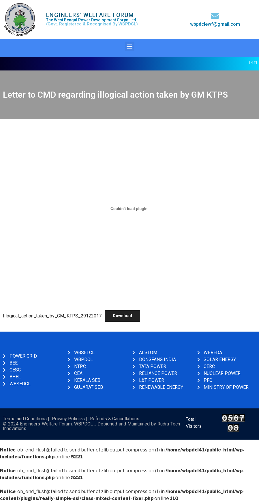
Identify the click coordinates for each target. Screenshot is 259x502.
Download (122, 315)
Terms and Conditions (25, 418)
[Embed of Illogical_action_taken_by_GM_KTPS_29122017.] (129, 208)
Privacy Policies (68, 418)
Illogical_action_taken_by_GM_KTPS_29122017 (52, 315)
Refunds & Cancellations (114, 418)
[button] (129, 46)
